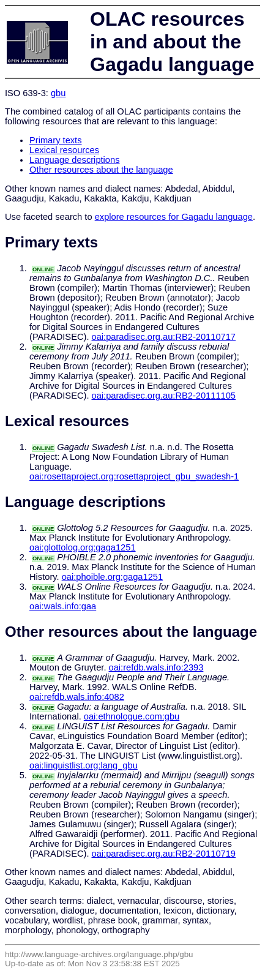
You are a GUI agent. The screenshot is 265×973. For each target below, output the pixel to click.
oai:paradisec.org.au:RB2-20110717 (164, 337)
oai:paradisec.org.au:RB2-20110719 (164, 853)
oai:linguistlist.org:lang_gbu (83, 765)
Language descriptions (74, 160)
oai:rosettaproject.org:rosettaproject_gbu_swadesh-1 (134, 476)
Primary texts (55, 140)
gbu (58, 93)
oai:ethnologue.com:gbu (131, 716)
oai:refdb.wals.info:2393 (156, 667)
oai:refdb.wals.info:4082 (76, 697)
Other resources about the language (101, 170)
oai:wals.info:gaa (62, 606)
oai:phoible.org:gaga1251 (112, 577)
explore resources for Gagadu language (174, 217)
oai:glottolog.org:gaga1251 (82, 547)
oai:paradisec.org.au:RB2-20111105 (164, 395)
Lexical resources (64, 150)
